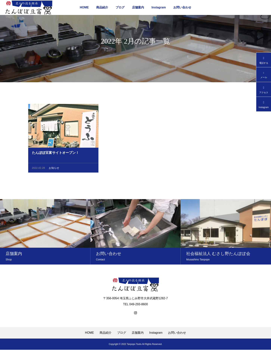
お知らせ (54, 169)
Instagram (158, 7)
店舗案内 (138, 7)
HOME (84, 7)
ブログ (120, 7)
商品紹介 (102, 7)
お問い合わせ (182, 7)
